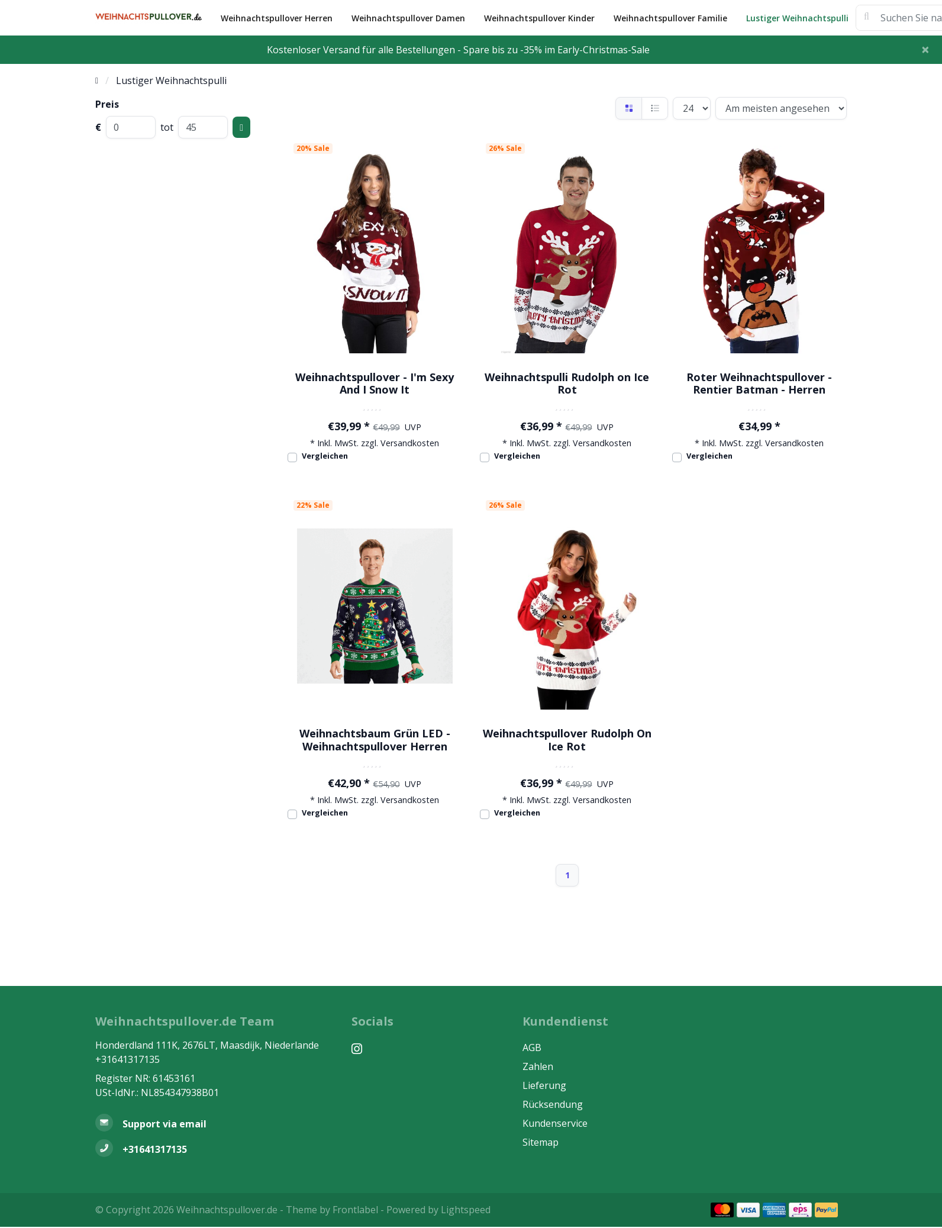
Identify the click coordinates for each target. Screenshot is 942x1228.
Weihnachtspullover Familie (670, 18)
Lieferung (544, 1085)
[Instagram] (361, 1048)
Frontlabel (355, 1209)
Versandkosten (409, 443)
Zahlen (537, 1066)
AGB (531, 1047)
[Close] (925, 49)
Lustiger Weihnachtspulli (797, 18)
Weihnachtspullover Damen (408, 18)
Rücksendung (552, 1104)
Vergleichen (325, 455)
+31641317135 (127, 1059)
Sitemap (540, 1142)
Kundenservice (555, 1123)
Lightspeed (466, 1209)
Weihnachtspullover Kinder (539, 18)
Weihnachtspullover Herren (277, 18)
